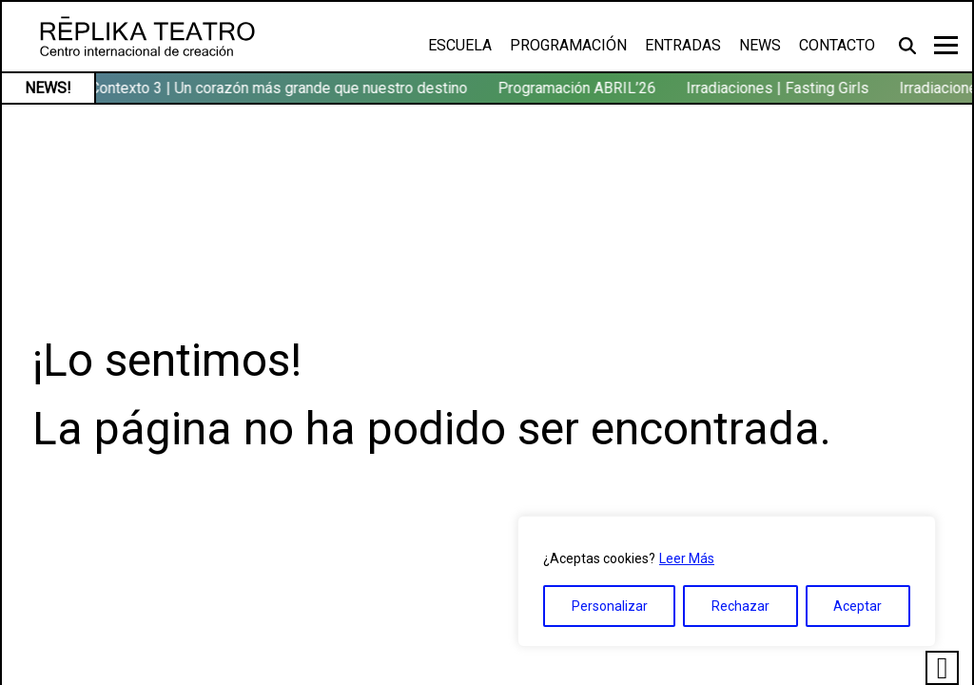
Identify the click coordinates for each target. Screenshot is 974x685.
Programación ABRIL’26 (579, 88)
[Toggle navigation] (946, 45)
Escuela (460, 45)
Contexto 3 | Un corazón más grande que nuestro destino (281, 88)
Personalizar (610, 606)
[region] (726, 581)
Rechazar (740, 606)
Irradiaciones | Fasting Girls (780, 88)
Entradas (683, 45)
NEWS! (48, 88)
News (760, 45)
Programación (568, 45)
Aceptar (857, 606)
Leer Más (686, 558)
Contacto (837, 45)
